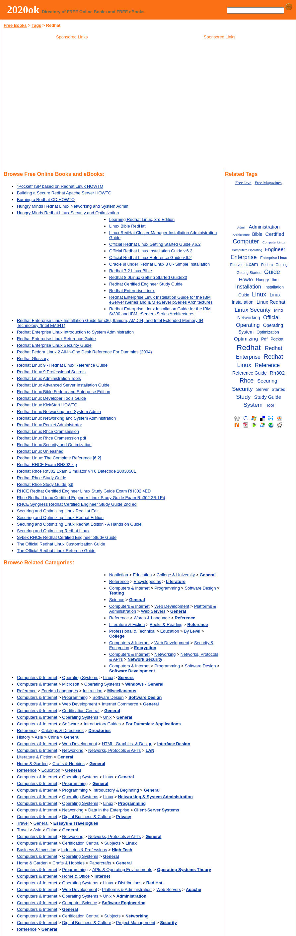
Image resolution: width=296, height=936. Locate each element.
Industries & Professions (84, 849)
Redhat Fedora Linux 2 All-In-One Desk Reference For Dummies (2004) (84, 351)
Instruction (93, 690)
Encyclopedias (147, 581)
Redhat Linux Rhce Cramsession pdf (51, 438)
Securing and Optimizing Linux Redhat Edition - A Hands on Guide (79, 524)
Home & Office (76, 876)
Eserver (236, 265)
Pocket (276, 339)
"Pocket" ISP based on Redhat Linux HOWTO (60, 186)
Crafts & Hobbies (68, 763)
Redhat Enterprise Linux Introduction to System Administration (75, 332)
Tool (270, 405)
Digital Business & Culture (86, 816)
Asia (39, 737)
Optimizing (246, 338)
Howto (246, 279)
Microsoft (70, 684)
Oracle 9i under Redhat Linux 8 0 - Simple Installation (159, 264)
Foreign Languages (59, 690)
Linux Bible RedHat (127, 226)
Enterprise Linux (273, 258)
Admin (241, 227)
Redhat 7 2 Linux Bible (130, 270)
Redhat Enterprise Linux (132, 290)
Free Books (15, 25)
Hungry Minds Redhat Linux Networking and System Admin (72, 206)
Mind (278, 310)
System (253, 404)
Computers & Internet (129, 588)
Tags (36, 25)
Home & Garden (32, 763)
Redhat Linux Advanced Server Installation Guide (63, 385)
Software (70, 723)
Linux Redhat (271, 302)
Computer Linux (273, 242)
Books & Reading (166, 624)
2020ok (23, 10)
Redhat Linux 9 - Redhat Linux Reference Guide (62, 365)
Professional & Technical (132, 631)
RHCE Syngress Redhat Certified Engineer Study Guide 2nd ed (77, 504)
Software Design (200, 588)
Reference (119, 581)
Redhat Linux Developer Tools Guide (51, 398)
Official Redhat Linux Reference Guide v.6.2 (150, 257)
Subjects (112, 843)
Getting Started (249, 273)
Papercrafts (100, 862)
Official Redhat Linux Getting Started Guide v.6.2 (155, 244)
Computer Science (79, 902)
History (23, 737)
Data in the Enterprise (108, 809)
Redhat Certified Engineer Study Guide (146, 284)
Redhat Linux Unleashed (40, 451)
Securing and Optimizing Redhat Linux (53, 530)
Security (242, 389)
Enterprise (244, 257)
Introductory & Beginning (116, 790)
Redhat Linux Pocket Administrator (49, 424)
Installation (248, 286)
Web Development (171, 606)
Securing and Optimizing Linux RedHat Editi (58, 510)
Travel (23, 823)
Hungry (262, 280)
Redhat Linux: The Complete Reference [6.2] (59, 457)
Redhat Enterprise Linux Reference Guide (56, 338)
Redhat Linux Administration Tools (49, 378)
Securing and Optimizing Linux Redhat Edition (60, 517)
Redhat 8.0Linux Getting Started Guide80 (148, 277)
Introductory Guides (102, 723)
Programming (167, 588)
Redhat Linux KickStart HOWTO (47, 404)
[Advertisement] (219, 89)
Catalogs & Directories (62, 730)
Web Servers (153, 611)
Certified (274, 234)
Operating (247, 325)
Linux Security (253, 309)
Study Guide (267, 397)
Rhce (247, 380)
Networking (165, 654)
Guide (272, 272)
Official (271, 317)
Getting (281, 265)
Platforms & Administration (127, 889)
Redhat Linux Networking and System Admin (59, 411)
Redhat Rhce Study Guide (41, 477)
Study (243, 396)
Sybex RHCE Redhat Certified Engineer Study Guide (66, 537)
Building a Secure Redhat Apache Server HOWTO (64, 192)
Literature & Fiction (127, 624)
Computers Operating (247, 250)
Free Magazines (268, 183)
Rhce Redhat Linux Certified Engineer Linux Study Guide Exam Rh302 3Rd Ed (91, 497)
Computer (246, 241)
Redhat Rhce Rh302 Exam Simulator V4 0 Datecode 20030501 (76, 471)
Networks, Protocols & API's (114, 750)
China (53, 737)
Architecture (241, 234)
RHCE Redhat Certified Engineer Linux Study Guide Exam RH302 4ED (84, 491)
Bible (257, 234)
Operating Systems (80, 677)
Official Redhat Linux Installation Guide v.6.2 (150, 250)
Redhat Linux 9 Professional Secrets (51, 371)
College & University (176, 574)
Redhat (248, 347)
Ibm (275, 280)
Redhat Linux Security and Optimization (54, 444)
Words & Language (152, 617)
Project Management (135, 922)
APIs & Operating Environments (122, 869)
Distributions (129, 882)
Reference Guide (249, 373)
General (41, 823)
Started (278, 389)
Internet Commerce (120, 704)
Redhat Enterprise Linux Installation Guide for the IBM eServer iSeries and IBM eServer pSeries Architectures (161, 300)
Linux (108, 677)
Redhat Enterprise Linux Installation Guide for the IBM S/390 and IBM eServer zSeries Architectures (160, 311)
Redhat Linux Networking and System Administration (66, 418)
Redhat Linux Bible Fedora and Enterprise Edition (63, 391)
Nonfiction (118, 574)
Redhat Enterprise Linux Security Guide (54, 345)
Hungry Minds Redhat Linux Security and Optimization (68, 212)
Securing (267, 381)
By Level (192, 631)
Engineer (275, 249)
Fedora (267, 265)
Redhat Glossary (32, 358)
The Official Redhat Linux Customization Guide (61, 544)
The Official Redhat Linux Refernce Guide (56, 550)
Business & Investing (36, 849)
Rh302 (277, 373)
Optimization (268, 332)
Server (262, 389)
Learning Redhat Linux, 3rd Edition (142, 219)
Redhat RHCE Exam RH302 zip (47, 464)
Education (142, 574)
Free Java (243, 183)
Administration (264, 227)
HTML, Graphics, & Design (127, 743)
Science (116, 599)
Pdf (264, 339)
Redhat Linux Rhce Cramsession (48, 431)
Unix (107, 717)
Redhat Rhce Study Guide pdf (45, 484)
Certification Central (80, 710)
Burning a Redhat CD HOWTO (46, 199)
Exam (252, 264)
